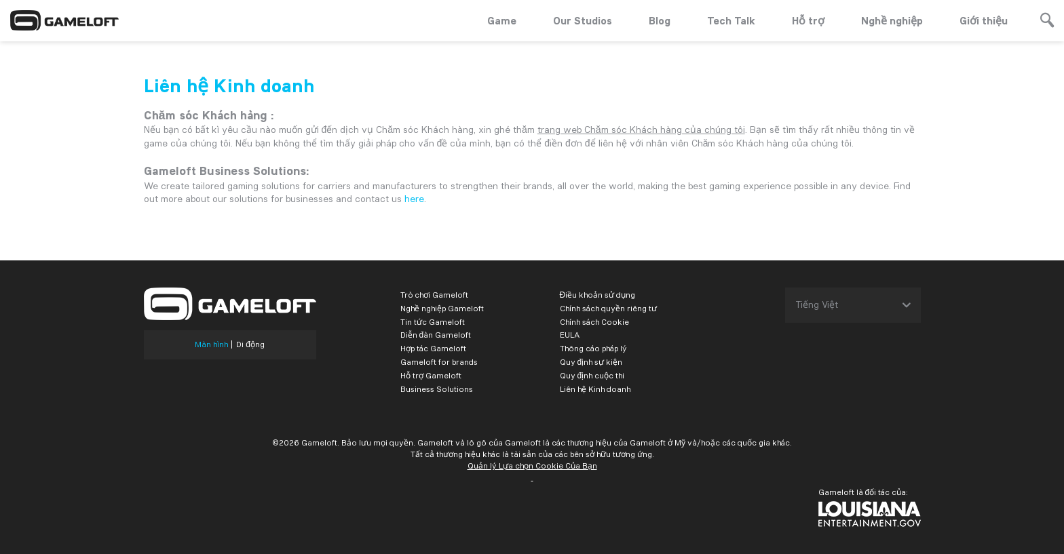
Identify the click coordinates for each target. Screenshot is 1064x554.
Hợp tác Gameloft (433, 348)
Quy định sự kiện (591, 362)
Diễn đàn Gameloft (436, 335)
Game (501, 20)
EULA (570, 335)
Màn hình (211, 344)
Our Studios (582, 20)
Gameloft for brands (439, 362)
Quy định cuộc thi (592, 375)
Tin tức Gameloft (432, 322)
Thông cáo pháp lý (593, 348)
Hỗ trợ (808, 20)
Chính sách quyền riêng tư (608, 308)
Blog (659, 20)
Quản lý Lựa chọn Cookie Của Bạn (532, 465)
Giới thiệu (984, 20)
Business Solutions (436, 389)
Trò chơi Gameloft (434, 295)
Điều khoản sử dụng (598, 295)
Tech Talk (731, 20)
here (414, 198)
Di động (250, 344)
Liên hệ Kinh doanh (595, 389)
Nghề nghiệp (892, 20)
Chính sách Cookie (594, 322)
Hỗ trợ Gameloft (430, 375)
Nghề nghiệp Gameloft (442, 308)
